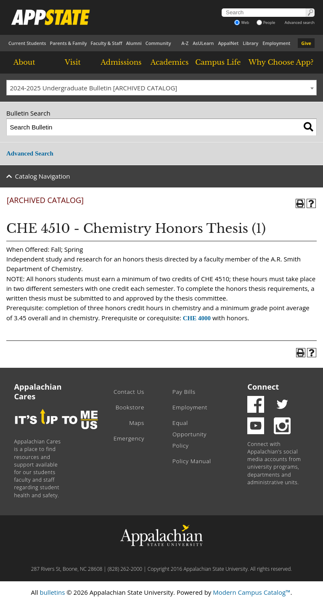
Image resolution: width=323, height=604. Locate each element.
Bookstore (130, 407)
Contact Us (129, 392)
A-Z (184, 43)
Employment (276, 43)
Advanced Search (29, 153)
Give (306, 43)
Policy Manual (191, 461)
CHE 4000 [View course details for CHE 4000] (197, 318)
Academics (170, 62)
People (266, 22)
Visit (73, 62)
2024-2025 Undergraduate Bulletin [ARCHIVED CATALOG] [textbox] (93, 88)
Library (250, 43)
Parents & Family (68, 43)
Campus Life (218, 62)
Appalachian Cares (38, 392)
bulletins (52, 592)
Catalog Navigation (42, 176)
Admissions (121, 62)
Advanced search (300, 22)
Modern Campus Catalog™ (251, 592)
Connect (263, 387)
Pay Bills (184, 392)
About (24, 62)
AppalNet (228, 43)
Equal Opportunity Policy (189, 434)
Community (158, 43)
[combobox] (161, 88)
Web (241, 22)
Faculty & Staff (106, 43)
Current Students (27, 43)
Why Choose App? (281, 62)
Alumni (134, 43)
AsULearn (203, 43)
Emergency (129, 438)
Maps (136, 423)
